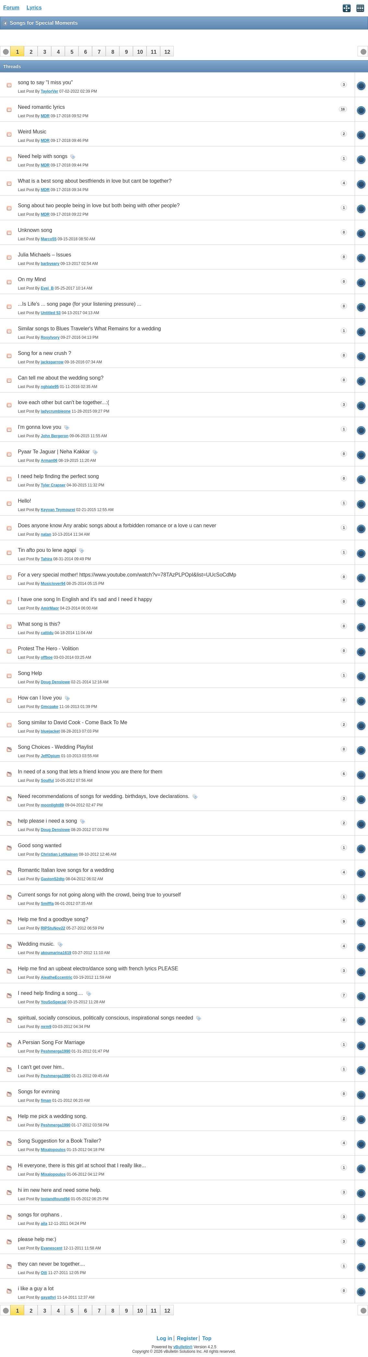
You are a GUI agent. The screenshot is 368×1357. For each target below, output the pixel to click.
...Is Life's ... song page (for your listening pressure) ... (79, 304)
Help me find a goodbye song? (53, 919)
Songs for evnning (39, 1091)
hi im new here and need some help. (59, 1190)
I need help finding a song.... (50, 993)
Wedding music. (36, 944)
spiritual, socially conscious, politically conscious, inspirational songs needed (105, 1018)
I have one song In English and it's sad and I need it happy (85, 599)
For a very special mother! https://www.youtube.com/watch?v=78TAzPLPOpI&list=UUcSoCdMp (127, 574)
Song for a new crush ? (44, 353)
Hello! (24, 501)
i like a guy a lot (35, 1288)
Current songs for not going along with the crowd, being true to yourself (99, 894)
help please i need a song (47, 821)
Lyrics (34, 7)
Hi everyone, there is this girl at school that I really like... (82, 1165)
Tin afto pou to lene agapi (47, 550)
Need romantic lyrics (41, 107)
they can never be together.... (51, 1264)
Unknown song (35, 230)
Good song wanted (39, 845)
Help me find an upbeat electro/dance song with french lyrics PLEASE (98, 968)
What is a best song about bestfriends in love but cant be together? (95, 181)
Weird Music (32, 131)
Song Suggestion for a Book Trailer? (59, 1141)
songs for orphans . (40, 1214)
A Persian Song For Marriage (51, 1042)
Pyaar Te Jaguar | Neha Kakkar (54, 451)
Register (187, 1338)
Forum (11, 7)
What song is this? (39, 624)
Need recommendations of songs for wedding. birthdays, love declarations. (103, 796)
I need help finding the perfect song (58, 476)
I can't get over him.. (41, 1067)
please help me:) (37, 1239)
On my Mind (32, 279)
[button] (17, 51)
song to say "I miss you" (45, 82)
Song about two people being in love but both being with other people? (99, 205)
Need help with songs (42, 156)
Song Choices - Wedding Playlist (55, 747)
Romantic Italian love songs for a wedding (66, 870)
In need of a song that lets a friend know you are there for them (90, 771)
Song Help (30, 673)
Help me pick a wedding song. (52, 1116)
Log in (164, 1338)
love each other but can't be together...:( (63, 402)
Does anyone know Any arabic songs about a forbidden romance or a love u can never (117, 525)
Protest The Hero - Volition (48, 648)
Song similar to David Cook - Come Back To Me (72, 722)
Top (206, 1338)
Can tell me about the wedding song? (60, 378)
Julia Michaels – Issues (44, 254)
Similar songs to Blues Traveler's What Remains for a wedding (89, 328)
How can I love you (40, 698)
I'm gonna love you (39, 427)
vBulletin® (183, 1347)
